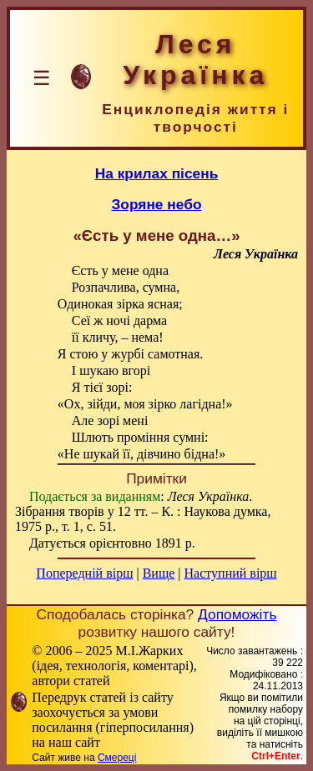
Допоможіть (237, 614)
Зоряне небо (157, 204)
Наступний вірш (230, 573)
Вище (159, 573)
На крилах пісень (157, 173)
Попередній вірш (84, 573)
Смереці (117, 757)
